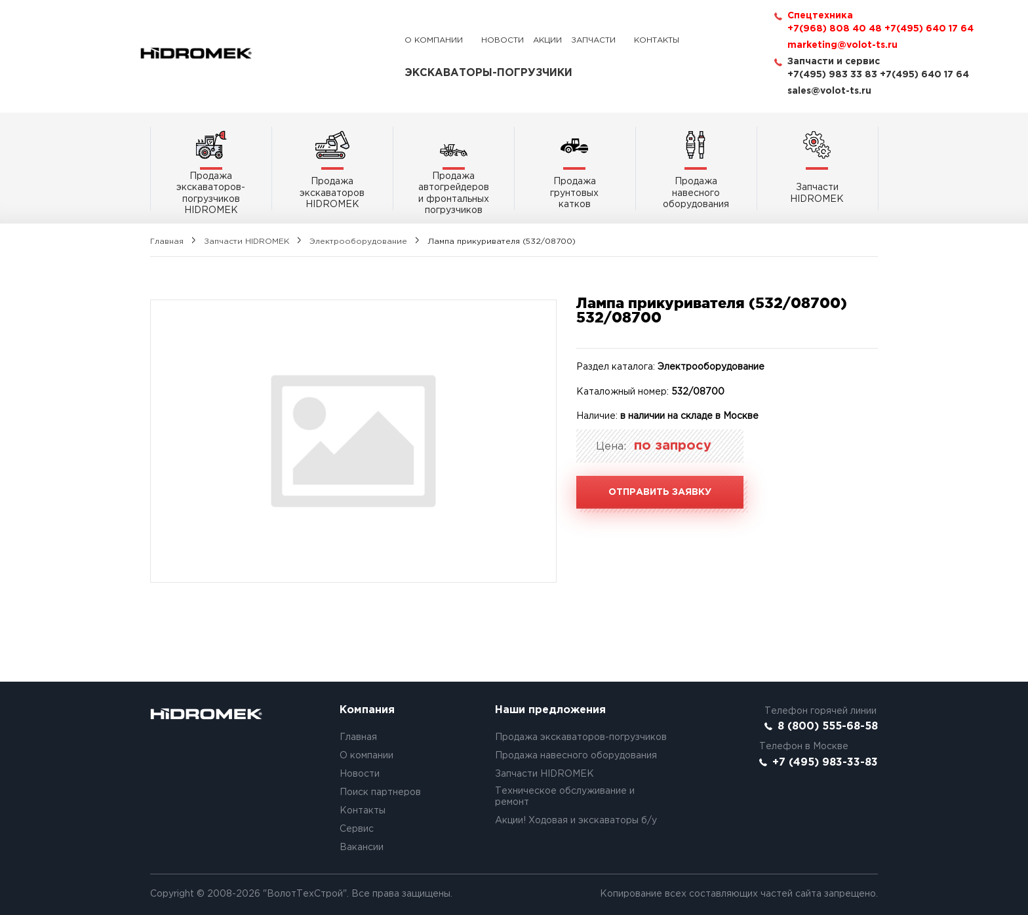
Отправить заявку (659, 492)
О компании (434, 40)
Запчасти (593, 40)
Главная (167, 241)
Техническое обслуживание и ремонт (565, 797)
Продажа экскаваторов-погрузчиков (581, 737)
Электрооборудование (358, 241)
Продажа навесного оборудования (576, 756)
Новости (502, 40)
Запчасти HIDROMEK (246, 241)
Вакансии (362, 847)
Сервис (357, 829)
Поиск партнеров (380, 792)
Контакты (656, 40)
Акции (547, 40)
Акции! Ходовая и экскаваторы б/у (576, 821)
